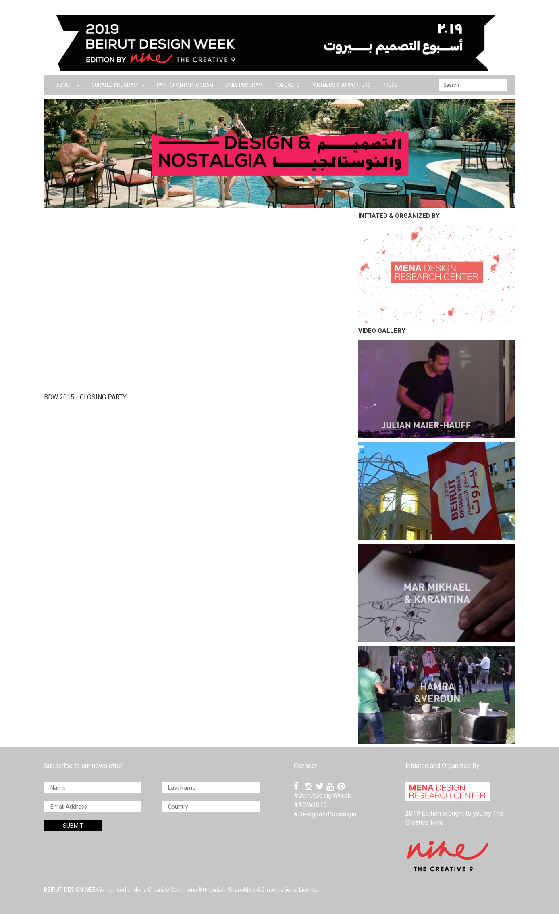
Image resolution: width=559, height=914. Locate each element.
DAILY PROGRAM (243, 85)
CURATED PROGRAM (118, 85)
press (389, 85)
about (67, 85)
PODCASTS (286, 85)
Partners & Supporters (340, 85)
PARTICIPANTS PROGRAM (185, 85)
